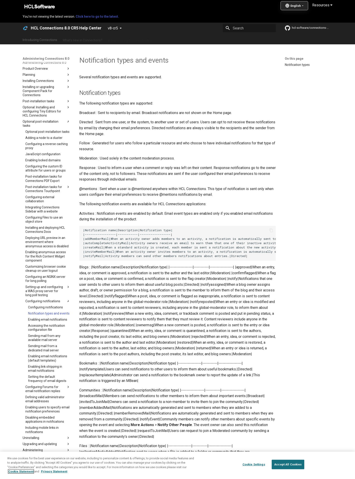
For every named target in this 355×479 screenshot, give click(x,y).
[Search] (249, 28)
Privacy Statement (54, 471)
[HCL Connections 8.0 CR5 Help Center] (25, 28)
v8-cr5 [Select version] (113, 28)
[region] (177, 465)
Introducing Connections (40, 39)
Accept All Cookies (288, 464)
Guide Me (250, 39)
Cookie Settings (253, 464)
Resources (322, 5)
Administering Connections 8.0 (129, 39)
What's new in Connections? (82, 39)
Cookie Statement (21, 471)
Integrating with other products (216, 39)
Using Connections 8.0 (172, 39)
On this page (294, 58)
